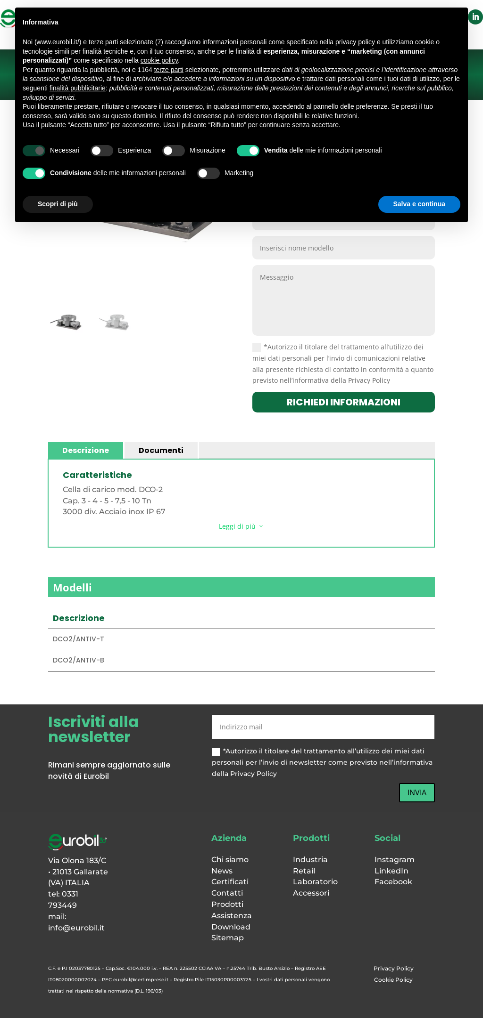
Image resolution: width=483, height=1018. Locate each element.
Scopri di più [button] (58, 204)
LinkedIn (391, 870)
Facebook (393, 881)
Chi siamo (230, 859)
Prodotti (227, 904)
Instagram (395, 859)
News (222, 870)
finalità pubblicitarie (78, 88)
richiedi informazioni (343, 402)
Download (230, 926)
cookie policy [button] (159, 60)
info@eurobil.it (76, 927)
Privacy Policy (394, 968)
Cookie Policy (393, 979)
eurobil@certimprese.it (140, 980)
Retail (304, 870)
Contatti (227, 893)
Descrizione (85, 450)
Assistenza (231, 915)
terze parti (168, 69)
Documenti (161, 450)
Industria (310, 859)
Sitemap (227, 937)
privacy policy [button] (355, 42)
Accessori (311, 893)
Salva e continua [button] (419, 204)
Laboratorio (315, 881)
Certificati (230, 881)
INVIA (417, 792)
